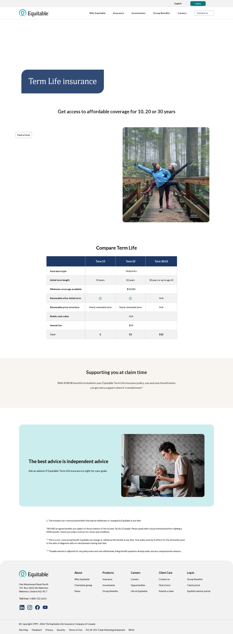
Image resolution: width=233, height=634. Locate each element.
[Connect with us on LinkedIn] (22, 607)
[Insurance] (120, 13)
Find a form (164, 585)
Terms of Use (75, 629)
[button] (198, 3)
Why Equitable (81, 579)
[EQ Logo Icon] (34, 13)
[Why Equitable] (99, 13)
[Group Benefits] (163, 13)
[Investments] (140, 13)
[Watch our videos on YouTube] (45, 607)
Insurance (107, 579)
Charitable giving (83, 585)
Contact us (164, 579)
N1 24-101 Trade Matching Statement (105, 629)
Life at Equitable (139, 591)
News (77, 591)
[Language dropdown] (177, 3)
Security (61, 629)
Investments (109, 585)
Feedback (37, 629)
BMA (131, 629)
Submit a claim (166, 591)
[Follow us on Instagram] (29, 607)
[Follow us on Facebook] (37, 607)
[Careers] (183, 13)
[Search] (211, 3)
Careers (135, 579)
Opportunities (138, 585)
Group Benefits (110, 591)
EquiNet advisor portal (198, 591)
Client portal (193, 585)
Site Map (23, 629)
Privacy (49, 629)
